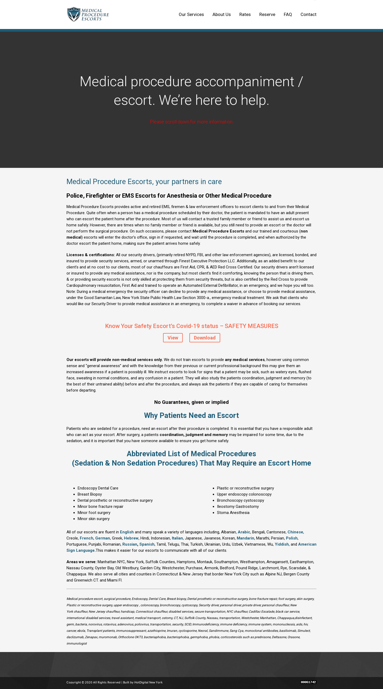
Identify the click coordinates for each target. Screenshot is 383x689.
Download (205, 338)
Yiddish (282, 544)
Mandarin (245, 538)
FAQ (288, 14)
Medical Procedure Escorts (89, 14)
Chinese (295, 532)
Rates (245, 14)
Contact (309, 14)
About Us (222, 14)
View (173, 338)
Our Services (191, 14)
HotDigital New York (148, 682)
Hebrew (131, 538)
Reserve (267, 14)
